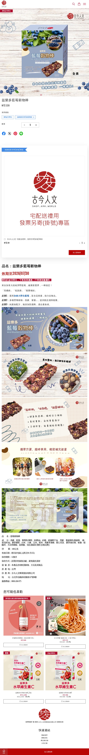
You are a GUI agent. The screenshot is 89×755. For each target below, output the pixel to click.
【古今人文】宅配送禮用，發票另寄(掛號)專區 (23, 239)
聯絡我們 (44, 735)
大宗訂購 (44, 743)
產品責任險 (44, 740)
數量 (3, 124)
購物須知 (44, 738)
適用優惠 (5, 112)
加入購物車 (77, 252)
